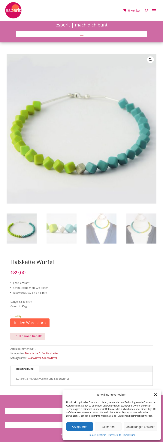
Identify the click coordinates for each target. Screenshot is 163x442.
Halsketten (52, 353)
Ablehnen (108, 426)
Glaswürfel (34, 358)
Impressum (129, 435)
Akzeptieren (79, 426)
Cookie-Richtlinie (97, 435)
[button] (155, 395)
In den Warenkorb (30, 322)
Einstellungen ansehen (140, 426)
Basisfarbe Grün (35, 353)
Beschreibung (24, 368)
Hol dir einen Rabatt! (27, 336)
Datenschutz (114, 435)
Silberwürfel (49, 358)
